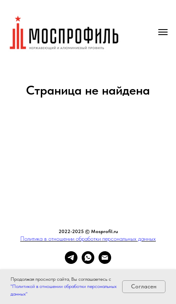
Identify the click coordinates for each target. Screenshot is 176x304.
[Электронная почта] (105, 261)
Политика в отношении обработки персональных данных (88, 238)
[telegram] (71, 261)
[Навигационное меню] (163, 32)
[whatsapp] (88, 261)
